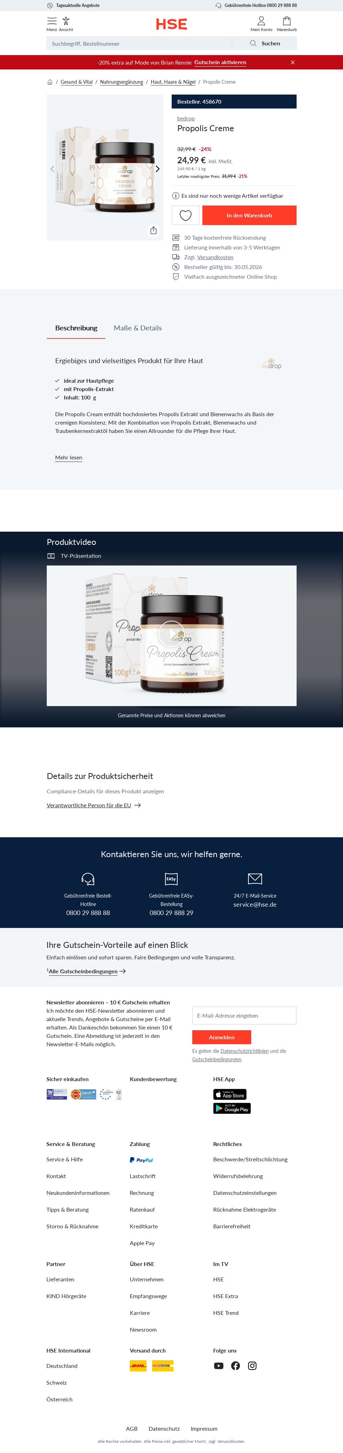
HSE (218, 1279)
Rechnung (142, 1192)
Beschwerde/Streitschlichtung (250, 1159)
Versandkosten (215, 257)
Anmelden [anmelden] (221, 1037)
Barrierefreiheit (232, 1226)
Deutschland (61, 1365)
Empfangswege (148, 1296)
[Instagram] (252, 1365)
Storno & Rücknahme (72, 1226)
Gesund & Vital (76, 82)
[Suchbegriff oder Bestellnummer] (139, 43)
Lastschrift (143, 1176)
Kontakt (56, 1176)
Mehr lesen (68, 457)
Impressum (204, 1428)
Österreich (59, 1399)
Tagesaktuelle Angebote (72, 5)
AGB (131, 1428)
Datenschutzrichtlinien (245, 1051)
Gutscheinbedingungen (216, 1059)
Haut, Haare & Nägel (173, 82)
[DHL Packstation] (162, 1365)
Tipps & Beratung (67, 1209)
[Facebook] (235, 1365)
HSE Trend (226, 1312)
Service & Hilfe (64, 1159)
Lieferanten (60, 1279)
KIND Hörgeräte (66, 1296)
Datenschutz (164, 1428)
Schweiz (56, 1382)
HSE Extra (225, 1296)
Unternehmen (147, 1279)
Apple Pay (142, 1242)
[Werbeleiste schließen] (293, 62)
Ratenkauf (142, 1209)
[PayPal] (141, 1159)
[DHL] (138, 1365)
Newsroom (143, 1329)
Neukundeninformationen (78, 1192)
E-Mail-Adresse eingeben (227, 1015)
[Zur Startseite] (171, 24)
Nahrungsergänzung (121, 82)
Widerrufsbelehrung (238, 1176)
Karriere (140, 1312)
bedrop (186, 118)
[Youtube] (218, 1365)
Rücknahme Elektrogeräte (244, 1209)
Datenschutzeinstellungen (245, 1192)
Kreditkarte (144, 1226)
